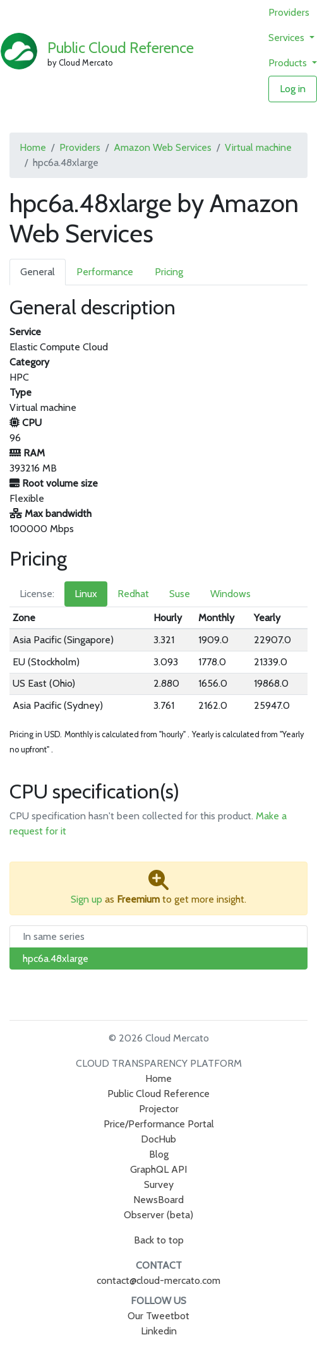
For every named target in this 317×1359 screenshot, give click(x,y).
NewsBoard (158, 1200)
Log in (293, 89)
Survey (159, 1184)
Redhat (133, 594)
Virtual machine (258, 147)
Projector (159, 1109)
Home (33, 147)
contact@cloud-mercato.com (158, 1280)
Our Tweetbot (158, 1316)
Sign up (86, 899)
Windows (230, 594)
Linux (86, 594)
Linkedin (159, 1331)
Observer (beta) (158, 1215)
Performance (104, 272)
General (37, 272)
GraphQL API (158, 1169)
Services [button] (287, 38)
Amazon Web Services (163, 147)
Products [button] (288, 63)
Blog (159, 1154)
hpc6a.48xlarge (55, 958)
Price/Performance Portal (159, 1124)
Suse (179, 594)
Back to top (159, 1240)
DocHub (158, 1139)
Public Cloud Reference (120, 48)
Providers (288, 12)
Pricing (169, 272)
